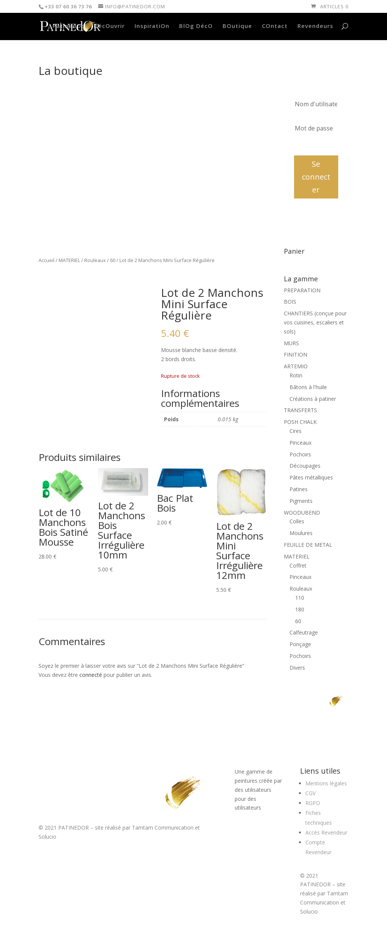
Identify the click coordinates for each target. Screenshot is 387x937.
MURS (291, 343)
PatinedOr (68, 26)
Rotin (295, 375)
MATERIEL (69, 260)
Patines (298, 489)
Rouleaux (95, 260)
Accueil (46, 260)
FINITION (295, 354)
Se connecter (316, 177)
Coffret (298, 565)
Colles (296, 521)
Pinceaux (300, 442)
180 (299, 609)
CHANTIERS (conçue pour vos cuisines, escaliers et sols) (315, 322)
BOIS (290, 301)
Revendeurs (315, 26)
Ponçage (300, 644)
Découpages (304, 465)
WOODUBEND (302, 512)
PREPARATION (302, 290)
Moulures (301, 533)
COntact (275, 26)
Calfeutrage (303, 632)
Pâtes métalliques (311, 477)
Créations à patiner (312, 398)
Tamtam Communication (163, 827)
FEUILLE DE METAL (308, 544)
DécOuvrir (109, 26)
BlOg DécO (196, 26)
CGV (310, 793)
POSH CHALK (300, 421)
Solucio (47, 836)
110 (299, 597)
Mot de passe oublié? (316, 145)
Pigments (301, 500)
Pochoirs (300, 454)
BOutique (237, 26)
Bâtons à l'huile (308, 387)
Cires (295, 430)
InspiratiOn (152, 26)
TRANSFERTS (300, 410)
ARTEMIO (296, 366)
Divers (297, 667)
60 (112, 260)
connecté (90, 674)
